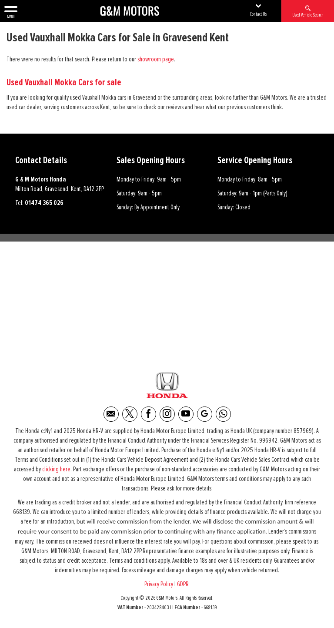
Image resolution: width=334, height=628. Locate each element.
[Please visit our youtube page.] (186, 414)
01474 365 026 (44, 202)
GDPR (183, 584)
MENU (10, 11)
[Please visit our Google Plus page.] (204, 414)
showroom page (155, 59)
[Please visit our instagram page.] (167, 414)
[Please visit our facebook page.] (148, 414)
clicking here (56, 469)
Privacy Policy (158, 584)
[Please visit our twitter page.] (129, 414)
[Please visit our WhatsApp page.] (223, 414)
